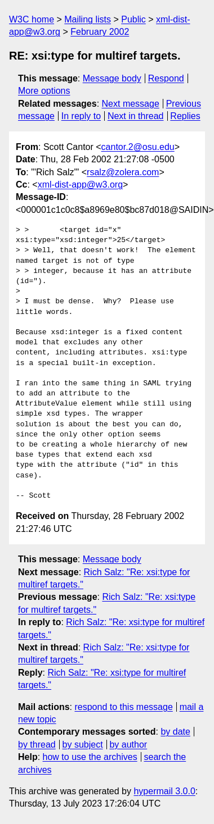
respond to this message (123, 707)
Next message (130, 103)
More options (44, 90)
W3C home (31, 19)
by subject (83, 744)
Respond (166, 78)
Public (133, 19)
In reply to (81, 116)
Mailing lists (87, 19)
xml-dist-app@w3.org (80, 184)
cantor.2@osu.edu (138, 147)
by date (175, 731)
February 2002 (99, 32)
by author (128, 744)
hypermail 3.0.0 (164, 791)
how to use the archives (90, 757)
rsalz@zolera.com (123, 172)
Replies (185, 116)
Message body (112, 78)
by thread (37, 744)
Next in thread (136, 116)
